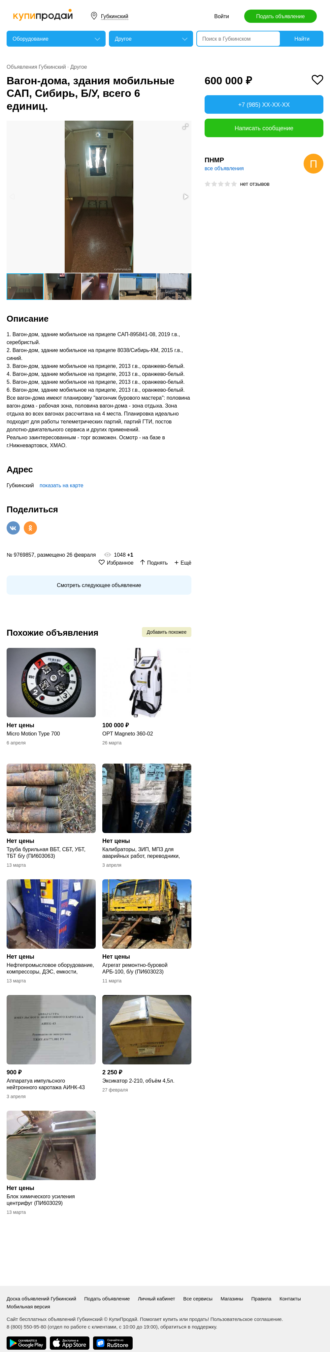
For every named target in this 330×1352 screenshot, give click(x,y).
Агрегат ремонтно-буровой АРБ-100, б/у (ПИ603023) (135, 968)
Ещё (186, 563)
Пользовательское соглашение (246, 1319)
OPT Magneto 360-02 (127, 733)
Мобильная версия (28, 1306)
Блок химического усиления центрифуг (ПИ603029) (41, 1200)
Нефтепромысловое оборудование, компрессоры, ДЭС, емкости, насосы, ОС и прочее (50, 968)
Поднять (157, 563)
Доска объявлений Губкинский (41, 1298)
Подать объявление (280, 16)
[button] (185, 126)
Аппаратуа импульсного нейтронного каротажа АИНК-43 (46, 1084)
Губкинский (114, 16)
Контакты (290, 1298)
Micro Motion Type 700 (33, 733)
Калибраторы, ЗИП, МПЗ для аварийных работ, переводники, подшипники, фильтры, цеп (141, 853)
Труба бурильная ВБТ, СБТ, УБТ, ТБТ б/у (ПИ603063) (46, 853)
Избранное (120, 563)
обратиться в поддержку (188, 1327)
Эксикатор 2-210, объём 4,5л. (138, 1081)
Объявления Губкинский (36, 67)
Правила (261, 1298)
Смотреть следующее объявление (99, 585)
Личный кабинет (156, 1298)
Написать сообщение (264, 128)
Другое (78, 67)
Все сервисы (198, 1298)
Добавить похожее (166, 632)
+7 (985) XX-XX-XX (264, 104)
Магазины (231, 1298)
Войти (221, 16)
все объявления (224, 168)
